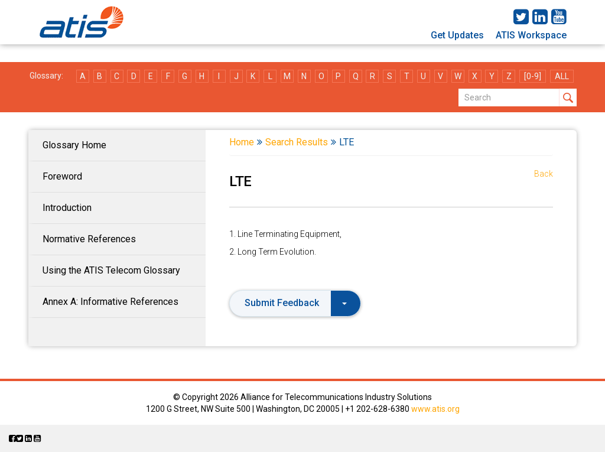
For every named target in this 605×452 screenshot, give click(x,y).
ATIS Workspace (531, 35)
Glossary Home (74, 145)
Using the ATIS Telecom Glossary (111, 270)
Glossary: (46, 75)
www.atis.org (435, 409)
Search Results (296, 142)
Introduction (67, 207)
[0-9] (532, 76)
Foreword (62, 176)
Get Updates (457, 35)
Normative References (89, 239)
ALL (562, 76)
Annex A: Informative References (110, 301)
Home (241, 142)
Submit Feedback (296, 302)
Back (543, 173)
